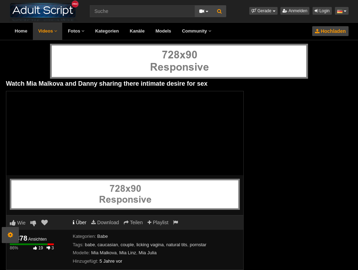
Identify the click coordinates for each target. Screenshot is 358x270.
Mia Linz (127, 252)
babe (90, 244)
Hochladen (330, 31)
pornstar (198, 244)
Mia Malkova (104, 252)
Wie (18, 223)
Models (163, 31)
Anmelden (294, 10)
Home (21, 31)
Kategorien (107, 31)
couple (127, 244)
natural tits (176, 244)
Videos (47, 31)
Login (322, 10)
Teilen (133, 222)
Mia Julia (148, 252)
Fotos (76, 31)
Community (196, 31)
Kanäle (137, 31)
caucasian (108, 244)
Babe (102, 236)
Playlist (158, 222)
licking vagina (150, 244)
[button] (263, 11)
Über (79, 222)
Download (105, 222)
